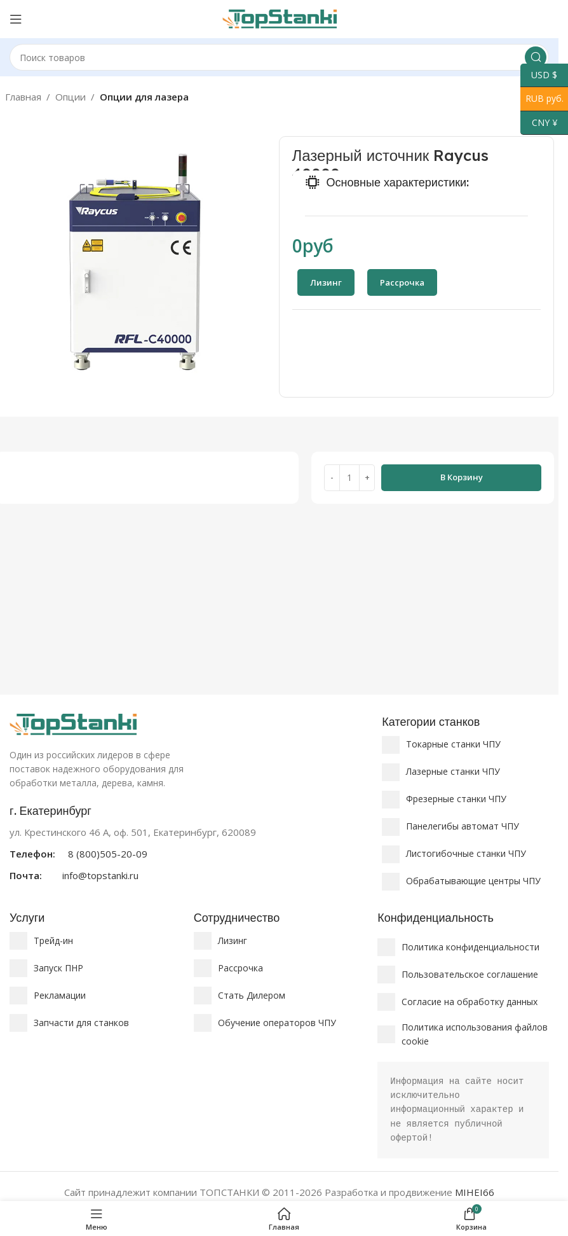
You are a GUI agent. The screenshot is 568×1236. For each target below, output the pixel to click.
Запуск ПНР (58, 968)
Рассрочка (240, 968)
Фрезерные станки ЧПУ (456, 799)
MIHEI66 (474, 1192)
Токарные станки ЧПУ (453, 744)
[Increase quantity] (367, 477)
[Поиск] (279, 57)
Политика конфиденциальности (470, 947)
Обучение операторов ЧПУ (277, 1023)
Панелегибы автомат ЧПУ (462, 826)
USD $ (538, 75)
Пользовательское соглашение (470, 974)
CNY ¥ (538, 123)
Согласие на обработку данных (470, 1002)
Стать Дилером (251, 995)
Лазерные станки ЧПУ (453, 771)
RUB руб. (542, 99)
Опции (70, 96)
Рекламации (60, 995)
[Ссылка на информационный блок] (189, 843)
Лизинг (232, 940)
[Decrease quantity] (332, 477)
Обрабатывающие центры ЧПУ (473, 881)
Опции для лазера (144, 96)
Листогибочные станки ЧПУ (466, 853)
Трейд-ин (53, 940)
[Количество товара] (349, 477)
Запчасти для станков (81, 1023)
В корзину (461, 477)
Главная (23, 96)
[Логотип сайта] (279, 17)
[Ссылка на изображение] (73, 723)
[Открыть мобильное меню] (16, 19)
